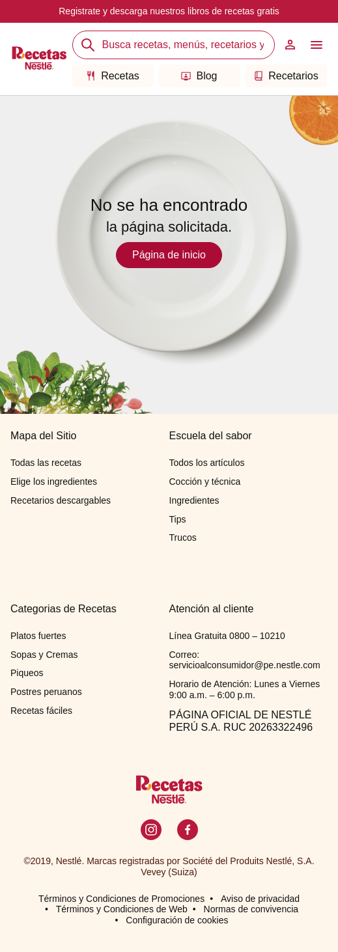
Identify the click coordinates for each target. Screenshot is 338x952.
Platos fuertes (38, 636)
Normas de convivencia (251, 909)
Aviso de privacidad (260, 898)
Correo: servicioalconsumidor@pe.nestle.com (244, 660)
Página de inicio (169, 254)
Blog (199, 75)
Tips (177, 519)
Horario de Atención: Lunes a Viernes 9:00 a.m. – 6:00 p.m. (244, 689)
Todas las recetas (45, 462)
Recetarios (285, 75)
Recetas (112, 75)
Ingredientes (194, 500)
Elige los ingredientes (53, 481)
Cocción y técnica (205, 481)
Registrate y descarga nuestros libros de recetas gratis (169, 11)
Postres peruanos (46, 692)
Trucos (183, 537)
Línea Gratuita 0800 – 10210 (227, 636)
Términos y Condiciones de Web (122, 909)
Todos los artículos (207, 462)
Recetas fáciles (41, 710)
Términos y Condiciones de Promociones (121, 898)
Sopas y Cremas (43, 654)
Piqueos (27, 673)
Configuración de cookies (177, 920)
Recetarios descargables (60, 500)
